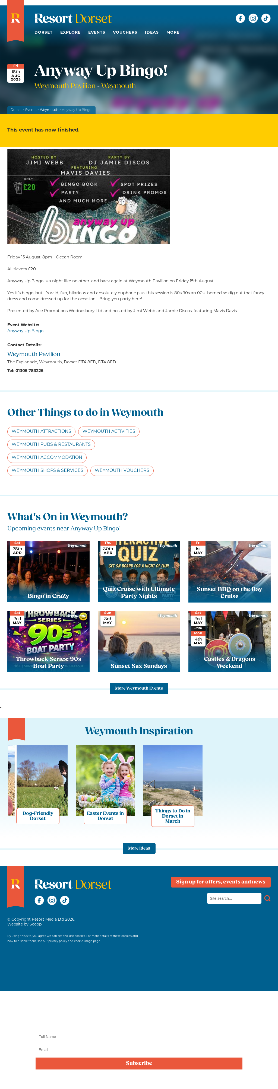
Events (96, 33)
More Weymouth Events (139, 688)
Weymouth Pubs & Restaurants (51, 445)
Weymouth (49, 110)
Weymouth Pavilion (65, 86)
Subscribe (139, 1063)
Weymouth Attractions (41, 432)
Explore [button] (70, 33)
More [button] (172, 33)
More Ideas (139, 848)
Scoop (36, 925)
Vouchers (125, 33)
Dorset (43, 33)
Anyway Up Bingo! (26, 331)
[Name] (139, 1037)
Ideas (152, 33)
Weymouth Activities (109, 432)
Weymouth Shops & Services (47, 471)
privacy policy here (176, 1079)
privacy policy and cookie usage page (74, 941)
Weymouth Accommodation (47, 458)
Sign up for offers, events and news (220, 882)
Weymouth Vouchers (122, 471)
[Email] (139, 1050)
